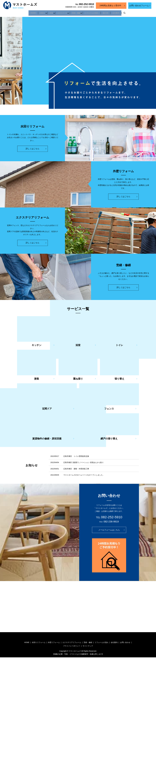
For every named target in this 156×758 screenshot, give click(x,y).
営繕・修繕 (77, 12)
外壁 (48, 12)
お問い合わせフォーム (139, 6)
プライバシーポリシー (71, 644)
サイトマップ (88, 644)
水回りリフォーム (38, 641)
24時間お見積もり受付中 (110, 6)
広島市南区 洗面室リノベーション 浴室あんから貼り (83, 461)
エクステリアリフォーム (71, 641)
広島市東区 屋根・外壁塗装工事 (76, 467)
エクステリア (62, 12)
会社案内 (122, 12)
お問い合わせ (125, 641)
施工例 (109, 12)
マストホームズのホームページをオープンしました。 (83, 473)
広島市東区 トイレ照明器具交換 (76, 455)
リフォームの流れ (94, 12)
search (131, 12)
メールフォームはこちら (109, 528)
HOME (27, 12)
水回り (38, 12)
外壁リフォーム (54, 641)
